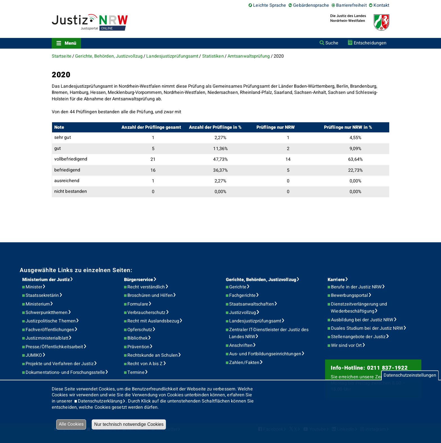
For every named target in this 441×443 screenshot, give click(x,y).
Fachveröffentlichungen (50, 329)
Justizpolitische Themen (51, 321)
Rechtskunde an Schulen (152, 355)
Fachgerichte (242, 295)
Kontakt (381, 5)
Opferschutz (139, 329)
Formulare (137, 304)
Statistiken (213, 56)
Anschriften (241, 345)
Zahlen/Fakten (244, 362)
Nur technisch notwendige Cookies (128, 424)
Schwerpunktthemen (47, 312)
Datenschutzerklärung (100, 401)
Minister (34, 287)
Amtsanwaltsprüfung (249, 56)
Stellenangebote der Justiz (358, 336)
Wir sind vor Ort (346, 345)
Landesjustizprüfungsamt (172, 56)
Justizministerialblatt (47, 338)
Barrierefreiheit (351, 5)
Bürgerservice (138, 279)
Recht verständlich (146, 287)
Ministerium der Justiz (46, 279)
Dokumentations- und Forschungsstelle (65, 372)
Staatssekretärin (42, 295)
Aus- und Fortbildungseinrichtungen (265, 354)
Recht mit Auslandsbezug (153, 321)
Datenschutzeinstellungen (410, 375)
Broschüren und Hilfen (150, 295)
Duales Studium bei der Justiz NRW (367, 328)
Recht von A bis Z (145, 363)
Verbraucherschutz (146, 312)
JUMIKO (34, 355)
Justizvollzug (242, 312)
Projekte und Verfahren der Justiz (60, 363)
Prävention (138, 346)
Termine (136, 372)
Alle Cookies (71, 424)
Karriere (336, 279)
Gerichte (237, 287)
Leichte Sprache (269, 5)
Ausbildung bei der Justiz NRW (362, 320)
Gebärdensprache (311, 5)
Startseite (61, 56)
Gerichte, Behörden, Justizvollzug (109, 56)
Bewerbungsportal (349, 295)
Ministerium (38, 304)
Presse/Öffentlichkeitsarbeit (54, 346)
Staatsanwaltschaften (251, 304)
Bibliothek (137, 338)
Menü (70, 43)
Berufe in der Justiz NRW (356, 287)
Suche (331, 43)
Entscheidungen (370, 43)
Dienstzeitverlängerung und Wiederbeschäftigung (359, 308)
